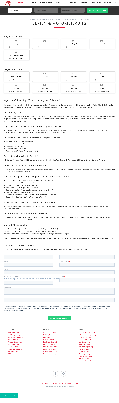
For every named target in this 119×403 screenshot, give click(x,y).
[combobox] (20, 10)
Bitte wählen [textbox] (13, 10)
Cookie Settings (9, 401)
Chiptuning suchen (97, 10)
